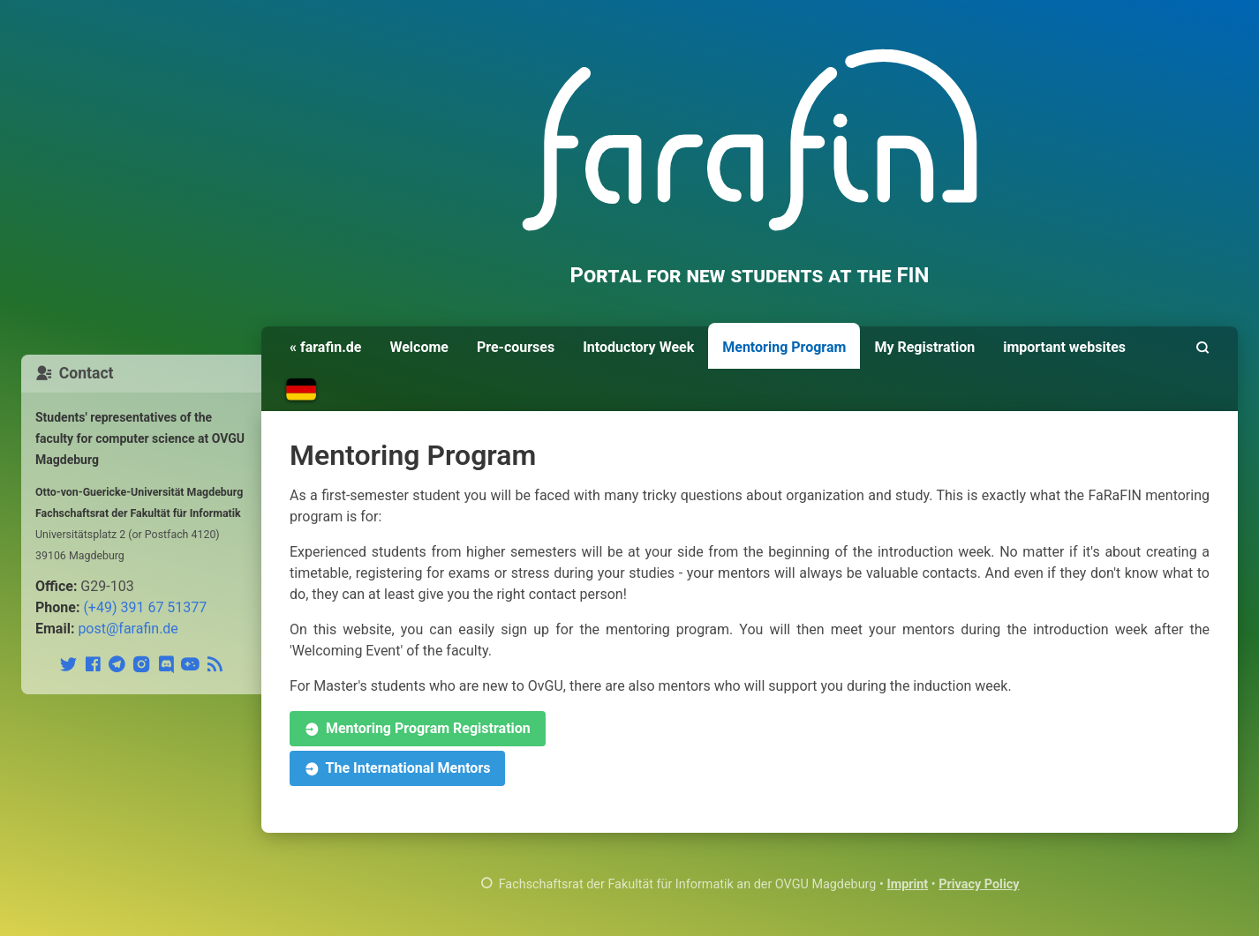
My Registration (924, 347)
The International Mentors (397, 769)
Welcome (419, 347)
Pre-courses (515, 347)
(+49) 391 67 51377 (145, 607)
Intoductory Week (638, 347)
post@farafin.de (127, 628)
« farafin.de (325, 347)
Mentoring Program (784, 347)
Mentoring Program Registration (418, 729)
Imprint (907, 884)
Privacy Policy (979, 884)
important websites (1064, 347)
